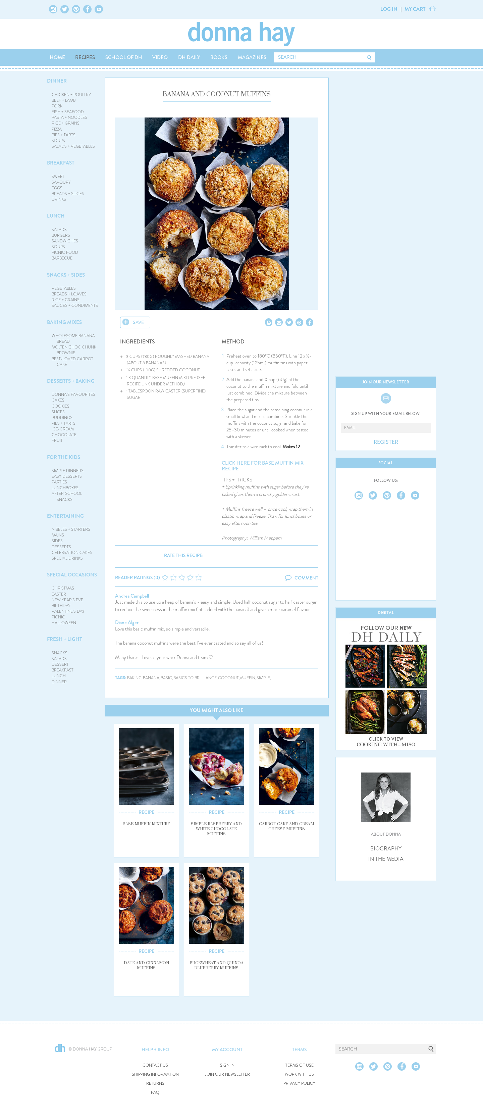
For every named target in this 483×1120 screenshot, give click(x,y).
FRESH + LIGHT (64, 639)
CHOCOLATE (64, 435)
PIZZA (57, 129)
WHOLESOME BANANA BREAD (73, 338)
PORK (57, 106)
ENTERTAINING (65, 516)
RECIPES (85, 57)
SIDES (57, 541)
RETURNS (155, 1083)
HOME (57, 57)
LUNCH (56, 216)
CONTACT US (155, 1065)
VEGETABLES (64, 288)
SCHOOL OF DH (123, 57)
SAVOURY (61, 182)
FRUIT (57, 440)
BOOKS (218, 57)
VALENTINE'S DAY (68, 611)
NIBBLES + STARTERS (71, 529)
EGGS (57, 188)
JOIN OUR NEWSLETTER (227, 1074)
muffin (247, 678)
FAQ (155, 1092)
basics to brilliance (195, 678)
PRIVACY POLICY (299, 1083)
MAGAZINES (252, 57)
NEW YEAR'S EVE (67, 600)
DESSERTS (61, 547)
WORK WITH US (299, 1074)
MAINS (58, 535)
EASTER (59, 594)
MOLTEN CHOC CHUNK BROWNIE (74, 350)
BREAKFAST (60, 163)
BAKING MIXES (64, 322)
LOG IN (388, 9)
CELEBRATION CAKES (72, 553)
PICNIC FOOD (65, 252)
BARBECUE (62, 258)
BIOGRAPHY (385, 848)
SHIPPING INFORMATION (155, 1074)
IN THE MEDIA (386, 859)
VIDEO (160, 57)
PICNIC (58, 617)
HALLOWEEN (64, 623)
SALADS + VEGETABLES (73, 146)
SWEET (58, 177)
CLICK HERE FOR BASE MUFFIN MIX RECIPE (263, 465)
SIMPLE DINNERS (68, 471)
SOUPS (58, 141)
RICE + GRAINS (65, 123)
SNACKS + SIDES (66, 275)
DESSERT (60, 664)
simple (263, 678)
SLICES (58, 412)
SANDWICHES (65, 241)
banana (151, 678)
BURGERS (61, 235)
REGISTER (386, 442)
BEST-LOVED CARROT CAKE (72, 362)
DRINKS (59, 199)
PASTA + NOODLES (69, 117)
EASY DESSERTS (67, 476)
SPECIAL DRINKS (67, 558)
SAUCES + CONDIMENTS (75, 305)
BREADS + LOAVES (69, 294)
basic (166, 678)
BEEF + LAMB (63, 100)
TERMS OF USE (299, 1065)
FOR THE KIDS (63, 457)
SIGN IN (227, 1065)
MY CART (415, 9)
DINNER (57, 81)
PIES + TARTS (63, 135)
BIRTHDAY (61, 606)
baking (134, 678)
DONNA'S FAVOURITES (73, 394)
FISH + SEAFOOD (68, 112)
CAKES (58, 400)
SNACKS (59, 653)
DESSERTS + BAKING (71, 381)
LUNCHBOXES (65, 488)
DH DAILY (189, 57)
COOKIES (60, 406)
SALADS (59, 230)
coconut (228, 678)
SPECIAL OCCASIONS (72, 574)
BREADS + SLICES (68, 194)
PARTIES (59, 482)
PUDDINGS (62, 418)
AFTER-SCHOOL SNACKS (67, 496)
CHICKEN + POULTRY (71, 95)
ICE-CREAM (63, 429)
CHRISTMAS (63, 588)
